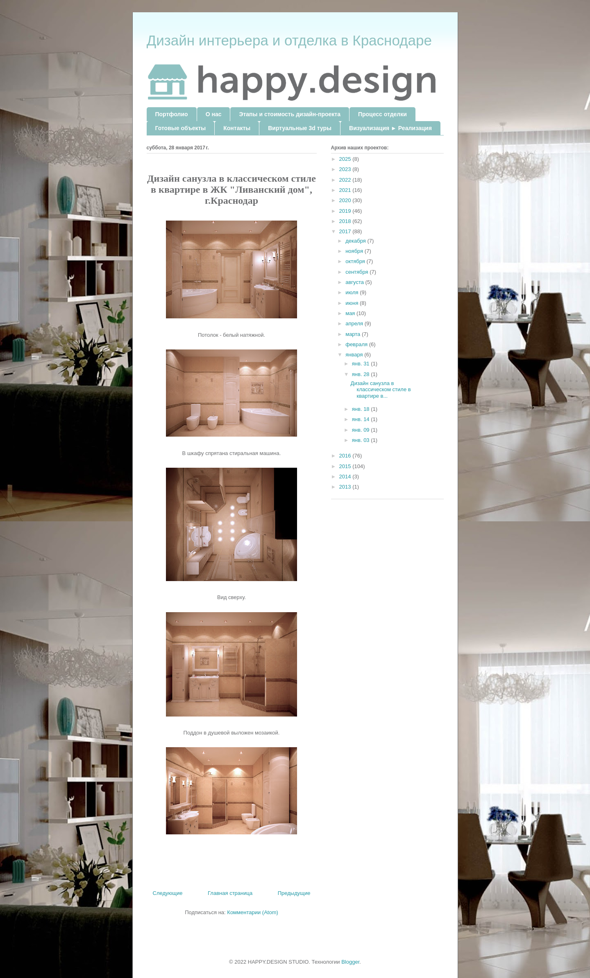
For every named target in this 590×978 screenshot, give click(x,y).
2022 (346, 180)
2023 (346, 169)
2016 (346, 456)
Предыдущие (294, 893)
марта (353, 334)
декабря (356, 241)
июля (352, 292)
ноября (355, 251)
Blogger (350, 962)
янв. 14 (361, 419)
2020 (346, 200)
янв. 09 (361, 430)
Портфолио (171, 114)
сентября (357, 272)
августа (355, 282)
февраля (357, 344)
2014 (346, 476)
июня (352, 303)
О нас (214, 114)
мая (350, 313)
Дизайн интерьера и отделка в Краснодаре (289, 40)
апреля (355, 323)
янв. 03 (361, 440)
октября (355, 261)
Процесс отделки (382, 114)
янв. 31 (361, 364)
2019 (346, 211)
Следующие (168, 893)
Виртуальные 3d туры (299, 128)
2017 (346, 231)
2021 (346, 190)
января (354, 355)
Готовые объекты (180, 128)
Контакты (236, 128)
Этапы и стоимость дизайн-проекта (289, 114)
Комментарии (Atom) (252, 912)
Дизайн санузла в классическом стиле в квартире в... (381, 389)
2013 (346, 487)
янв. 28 (361, 374)
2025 (346, 159)
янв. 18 (361, 409)
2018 (346, 221)
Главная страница (230, 893)
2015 (346, 466)
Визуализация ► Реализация (390, 128)
